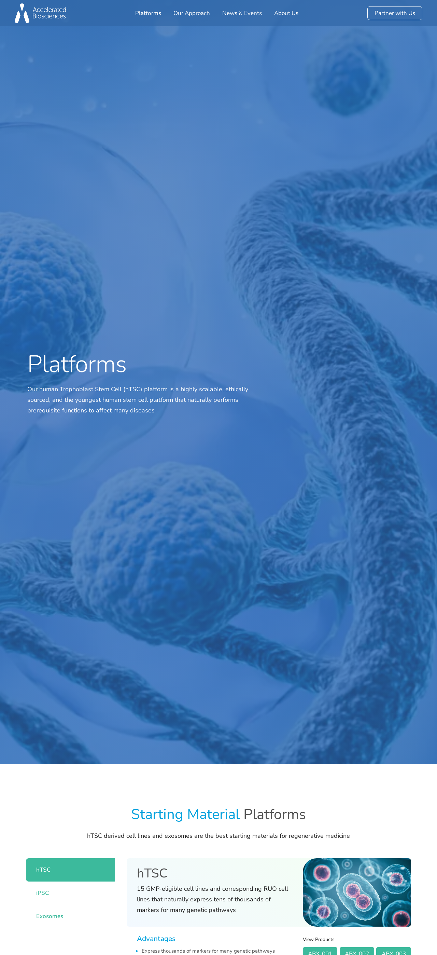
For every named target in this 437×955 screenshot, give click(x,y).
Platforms (148, 13)
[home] (40, 13)
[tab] (70, 870)
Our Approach (191, 13)
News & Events (242, 13)
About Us (286, 13)
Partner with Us (395, 13)
